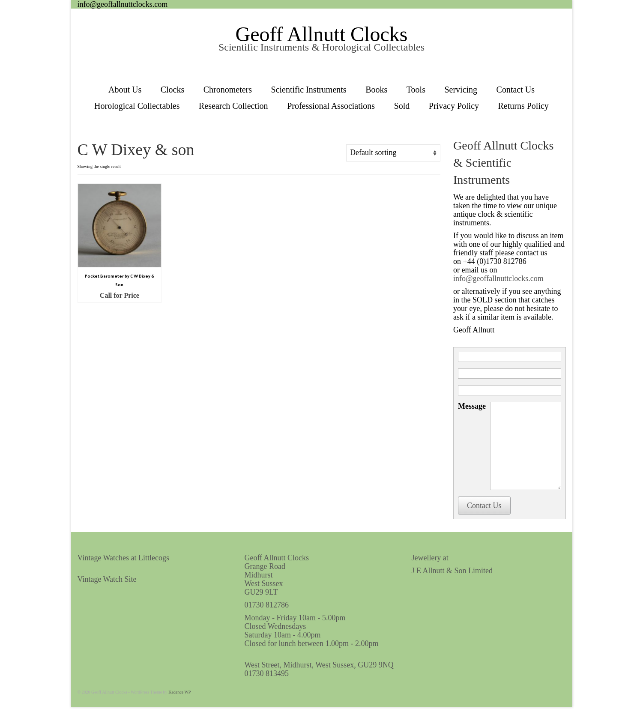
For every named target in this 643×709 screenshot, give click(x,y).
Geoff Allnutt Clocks (322, 34)
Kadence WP (179, 692)
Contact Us (484, 505)
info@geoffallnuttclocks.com (123, 4)
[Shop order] (393, 153)
